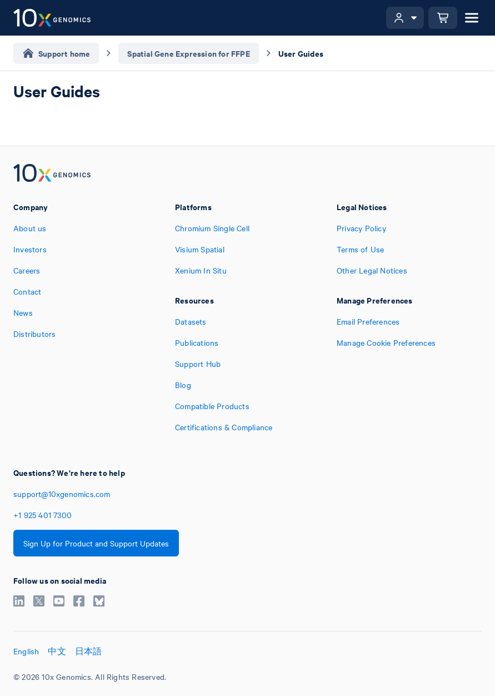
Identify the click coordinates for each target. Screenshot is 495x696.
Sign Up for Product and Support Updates (96, 543)
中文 (57, 651)
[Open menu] (472, 18)
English (26, 651)
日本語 (88, 651)
